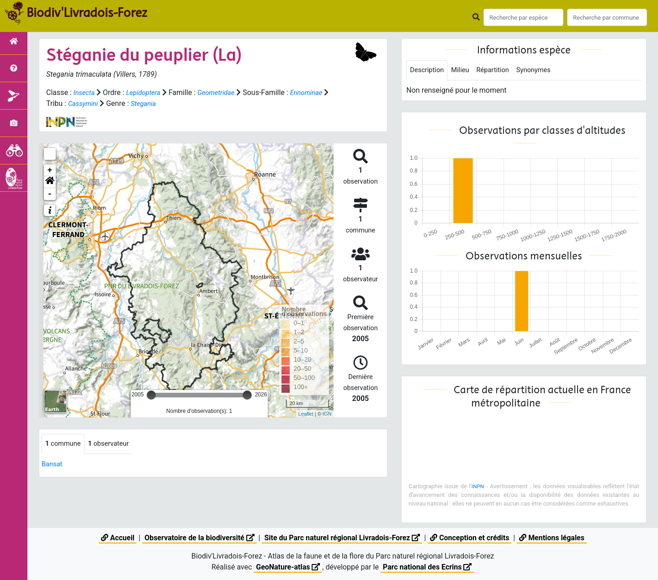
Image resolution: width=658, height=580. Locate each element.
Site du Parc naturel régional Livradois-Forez (342, 537)
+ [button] (50, 170)
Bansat (53, 464)
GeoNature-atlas (288, 567)
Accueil (117, 537)
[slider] (151, 395)
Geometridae (223, 92)
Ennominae (63, 103)
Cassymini (127, 103)
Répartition (499, 70)
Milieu (464, 70)
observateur (113, 444)
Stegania (190, 103)
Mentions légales (552, 537)
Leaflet (305, 414)
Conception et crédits (470, 537)
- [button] (50, 194)
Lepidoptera (146, 92)
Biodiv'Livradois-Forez (87, 13)
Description (428, 70)
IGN (327, 414)
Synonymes (543, 70)
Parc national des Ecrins (427, 567)
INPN (478, 487)
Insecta (85, 92)
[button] (50, 182)
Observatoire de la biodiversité (199, 537)
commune (64, 444)
